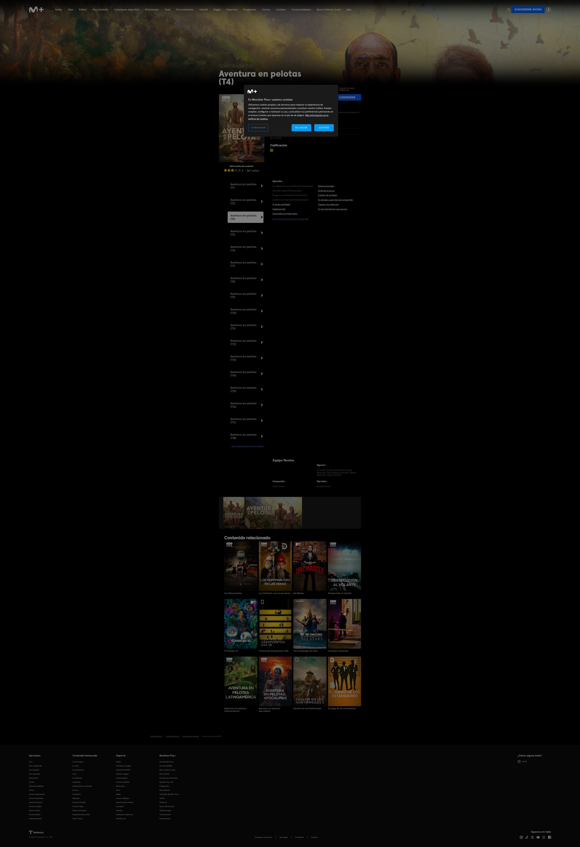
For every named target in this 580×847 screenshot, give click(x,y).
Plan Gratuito (100, 9)
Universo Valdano (123, 782)
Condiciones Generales (169, 778)
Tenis (168, 9)
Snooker (119, 810)
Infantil (203, 9)
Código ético (164, 786)
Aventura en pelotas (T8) (243, 279)
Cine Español (34, 770)
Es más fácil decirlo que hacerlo (332, 209)
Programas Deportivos (81, 815)
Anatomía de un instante (82, 786)
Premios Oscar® (79, 802)
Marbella (75, 798)
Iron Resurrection (233, 593)
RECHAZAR (301, 127)
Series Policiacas (35, 802)
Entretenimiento (35, 819)
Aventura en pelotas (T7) (243, 264)
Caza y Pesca (77, 819)
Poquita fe (76, 794)
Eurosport (120, 806)
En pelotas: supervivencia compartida (335, 200)
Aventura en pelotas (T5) (243, 232)
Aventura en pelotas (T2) (243, 201)
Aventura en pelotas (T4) (243, 217)
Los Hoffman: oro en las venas (274, 593)
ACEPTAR (324, 127)
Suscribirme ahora (528, 9)
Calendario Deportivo (124, 815)
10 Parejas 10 (231, 651)
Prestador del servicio (263, 837)
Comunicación (165, 815)
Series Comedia (35, 806)
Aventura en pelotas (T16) (243, 405)
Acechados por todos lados (285, 213)
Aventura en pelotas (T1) (243, 185)
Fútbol (83, 9)
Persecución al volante (339, 593)
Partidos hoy (121, 819)
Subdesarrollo (279, 209)
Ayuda (522, 761)
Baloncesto (152, 9)
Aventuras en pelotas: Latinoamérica (235, 709)
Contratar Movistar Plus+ (169, 794)
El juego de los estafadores (342, 708)
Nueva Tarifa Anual (167, 806)
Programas (249, 9)
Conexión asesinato (338, 651)
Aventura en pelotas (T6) (243, 248)
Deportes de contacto (124, 802)
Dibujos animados (79, 810)
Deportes (232, 9)
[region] (291, 111)
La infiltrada (77, 778)
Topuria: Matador (122, 798)
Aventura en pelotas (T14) (243, 373)
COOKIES (314, 837)
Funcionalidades (301, 9)
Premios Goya (77, 806)
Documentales (185, 9)
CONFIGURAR (257, 127)
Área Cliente (164, 774)
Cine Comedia (34, 774)
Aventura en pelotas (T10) (243, 311)
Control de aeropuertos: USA (273, 651)
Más (349, 9)
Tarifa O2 (163, 802)
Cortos (266, 9)
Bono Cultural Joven (329, 9)
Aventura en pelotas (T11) (243, 326)
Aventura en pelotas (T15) (243, 389)
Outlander (76, 782)
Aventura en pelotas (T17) (243, 420)
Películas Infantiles (36, 786)
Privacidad (299, 837)
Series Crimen (34, 810)
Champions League (123, 766)
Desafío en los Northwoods (307, 708)
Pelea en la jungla (326, 186)
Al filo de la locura (326, 191)
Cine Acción (33, 778)
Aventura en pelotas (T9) (243, 295)
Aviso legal (284, 837)
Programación (165, 819)
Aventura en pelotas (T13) (243, 358)
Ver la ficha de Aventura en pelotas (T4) (290, 219)
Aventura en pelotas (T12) (243, 342)
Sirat (74, 774)
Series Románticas (36, 798)
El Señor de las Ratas (327, 195)
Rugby (217, 9)
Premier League (122, 774)
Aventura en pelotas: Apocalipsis (269, 709)
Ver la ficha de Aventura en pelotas (247, 446)
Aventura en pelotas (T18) (243, 436)
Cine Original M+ (35, 766)
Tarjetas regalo (165, 810)
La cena (75, 766)
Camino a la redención (328, 204)
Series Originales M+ (37, 794)
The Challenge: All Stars (305, 651)
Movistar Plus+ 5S (166, 782)
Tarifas (162, 798)
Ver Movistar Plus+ (167, 762)
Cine (70, 9)
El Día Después (122, 778)
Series (58, 9)
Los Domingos (77, 762)
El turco (75, 790)
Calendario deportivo (126, 9)
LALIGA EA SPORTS (123, 770)
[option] (234, 513)
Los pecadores (78, 770)
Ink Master (298, 593)
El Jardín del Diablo (281, 204)
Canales (281, 9)
